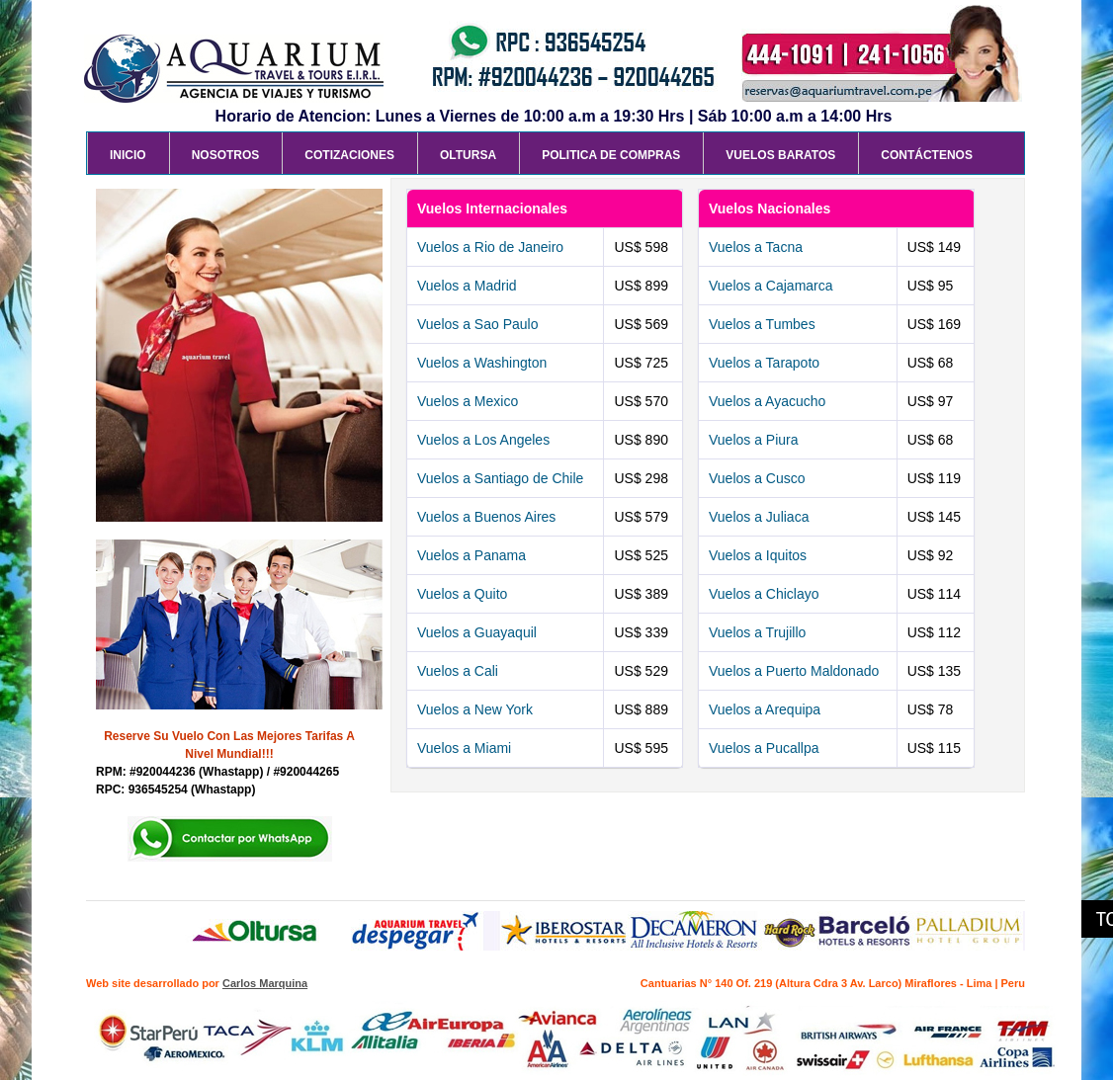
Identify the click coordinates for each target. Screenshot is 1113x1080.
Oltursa (468, 155)
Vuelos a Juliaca (759, 517)
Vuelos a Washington (482, 363)
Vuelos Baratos (780, 155)
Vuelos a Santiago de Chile (500, 478)
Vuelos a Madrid (467, 285)
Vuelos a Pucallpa (764, 748)
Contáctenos (927, 155)
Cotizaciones (349, 155)
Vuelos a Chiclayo (764, 594)
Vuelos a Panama (471, 555)
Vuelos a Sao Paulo (477, 324)
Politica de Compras (611, 155)
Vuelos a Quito (462, 594)
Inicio (128, 155)
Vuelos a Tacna (756, 247)
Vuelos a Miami (464, 748)
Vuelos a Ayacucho (767, 401)
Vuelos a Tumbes (762, 324)
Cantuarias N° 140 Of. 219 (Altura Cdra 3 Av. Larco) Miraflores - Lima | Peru (833, 983)
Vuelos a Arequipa (764, 709)
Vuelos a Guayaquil (477, 632)
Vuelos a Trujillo (757, 632)
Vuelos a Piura (754, 440)
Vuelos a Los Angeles (483, 440)
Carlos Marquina (264, 983)
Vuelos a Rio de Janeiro (490, 247)
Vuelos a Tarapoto (764, 363)
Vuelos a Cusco (757, 478)
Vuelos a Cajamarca (771, 285)
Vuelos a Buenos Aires (486, 517)
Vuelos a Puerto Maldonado (794, 671)
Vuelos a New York (475, 709)
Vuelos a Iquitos (758, 555)
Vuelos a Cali (457, 671)
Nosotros (226, 155)
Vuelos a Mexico (467, 401)
